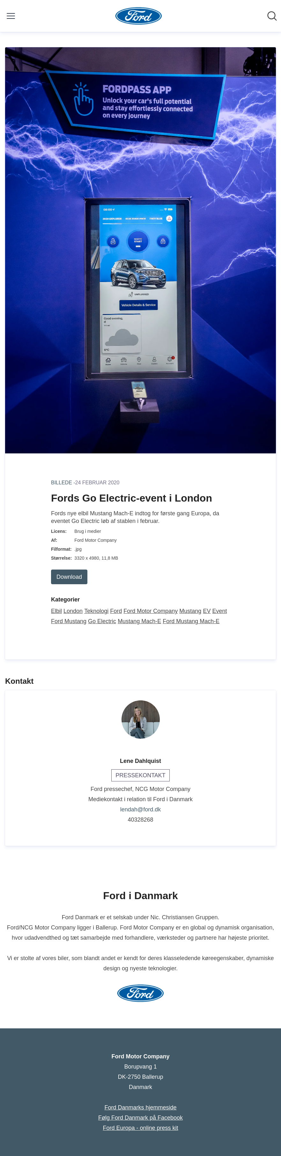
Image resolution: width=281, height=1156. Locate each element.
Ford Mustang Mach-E (191, 621)
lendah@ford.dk (140, 809)
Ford (116, 611)
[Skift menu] (11, 16)
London (73, 611)
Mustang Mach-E (139, 621)
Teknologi (96, 611)
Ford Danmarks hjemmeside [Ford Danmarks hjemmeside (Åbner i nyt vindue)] (140, 1107)
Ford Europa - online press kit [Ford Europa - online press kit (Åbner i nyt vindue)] (140, 1128)
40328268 (140, 820)
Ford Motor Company (150, 611)
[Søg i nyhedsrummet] (272, 16)
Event (219, 611)
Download (69, 577)
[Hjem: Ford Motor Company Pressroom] (138, 16)
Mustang (190, 611)
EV (207, 611)
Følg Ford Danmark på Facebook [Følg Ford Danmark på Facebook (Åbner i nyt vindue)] (140, 1118)
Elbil (56, 611)
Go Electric (102, 621)
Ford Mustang (68, 621)
